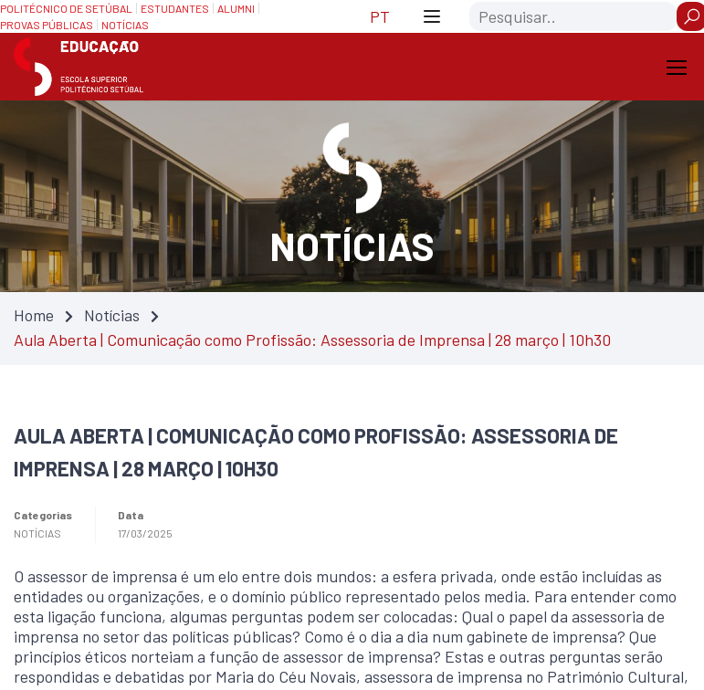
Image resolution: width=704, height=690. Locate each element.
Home (34, 315)
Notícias (112, 315)
